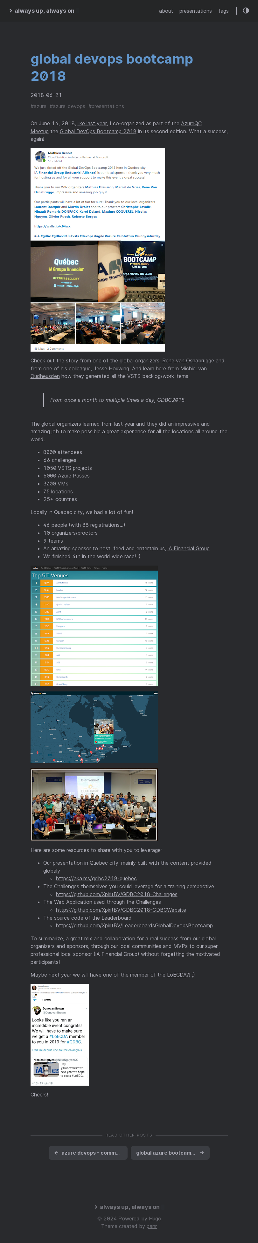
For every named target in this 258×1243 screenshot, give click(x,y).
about (166, 11)
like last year (92, 123)
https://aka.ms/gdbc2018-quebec (96, 878)
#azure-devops (67, 106)
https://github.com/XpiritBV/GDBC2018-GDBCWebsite (121, 910)
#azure (38, 106)
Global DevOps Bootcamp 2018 (98, 131)
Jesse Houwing (111, 368)
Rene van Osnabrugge (188, 360)
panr (152, 1226)
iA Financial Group (189, 548)
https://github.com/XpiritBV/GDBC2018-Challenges (117, 894)
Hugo (155, 1218)
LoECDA (176, 975)
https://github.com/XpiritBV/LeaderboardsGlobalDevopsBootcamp (134, 925)
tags (223, 11)
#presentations (106, 106)
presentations (195, 11)
